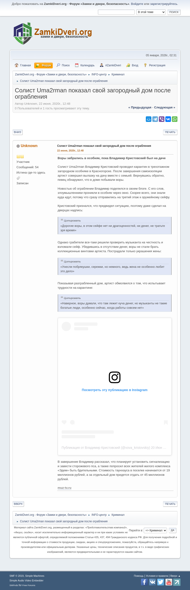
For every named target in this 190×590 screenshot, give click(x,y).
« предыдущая (139, 107)
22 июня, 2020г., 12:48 (70, 150)
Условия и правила (157, 575)
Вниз (17, 132)
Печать (170, 132)
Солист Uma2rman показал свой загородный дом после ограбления (104, 146)
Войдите (137, 4)
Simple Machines (34, 575)
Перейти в (135, 530)
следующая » (164, 107)
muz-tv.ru (64, 487)
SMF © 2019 (17, 575)
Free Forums (28, 585)
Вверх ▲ (175, 575)
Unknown (29, 146)
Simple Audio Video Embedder (26, 580)
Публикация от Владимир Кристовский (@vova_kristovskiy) (106, 447)
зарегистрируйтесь (163, 4)
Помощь (139, 575)
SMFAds (14, 585)
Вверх (18, 504)
